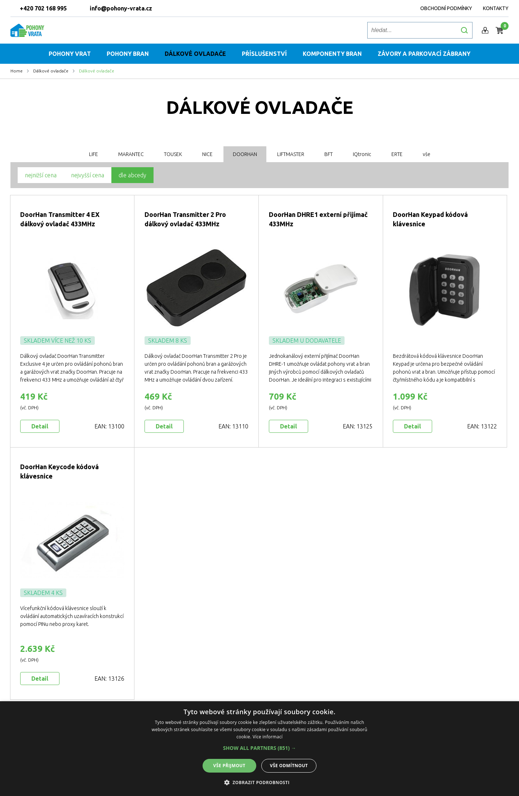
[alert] (259, 748)
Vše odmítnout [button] (289, 765)
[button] (259, 748)
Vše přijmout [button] (229, 765)
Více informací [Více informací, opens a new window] (268, 737)
